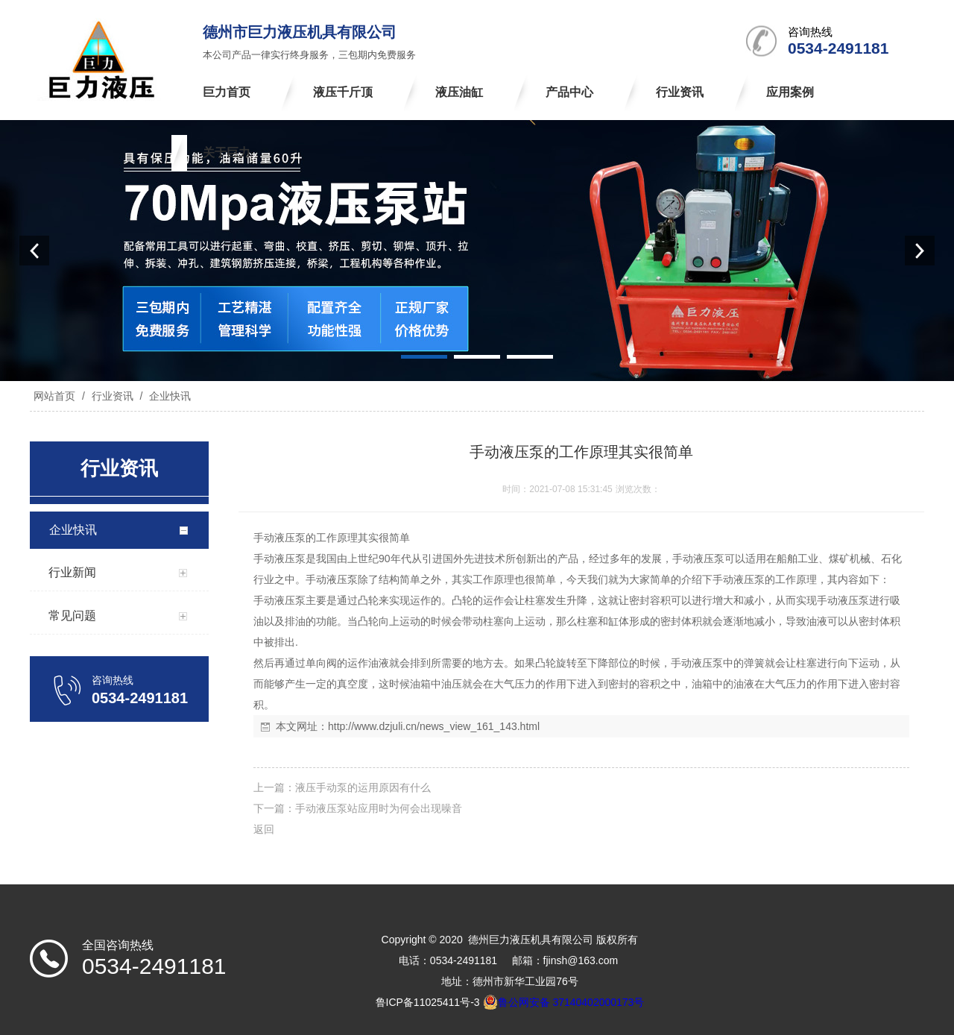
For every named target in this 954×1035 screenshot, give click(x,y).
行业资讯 (112, 396)
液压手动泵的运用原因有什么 (363, 787)
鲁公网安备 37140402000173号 (564, 1002)
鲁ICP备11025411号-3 (428, 1002)
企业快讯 (168, 396)
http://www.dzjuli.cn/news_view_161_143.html (434, 726)
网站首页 (54, 396)
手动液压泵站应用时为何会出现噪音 (378, 808)
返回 (263, 829)
